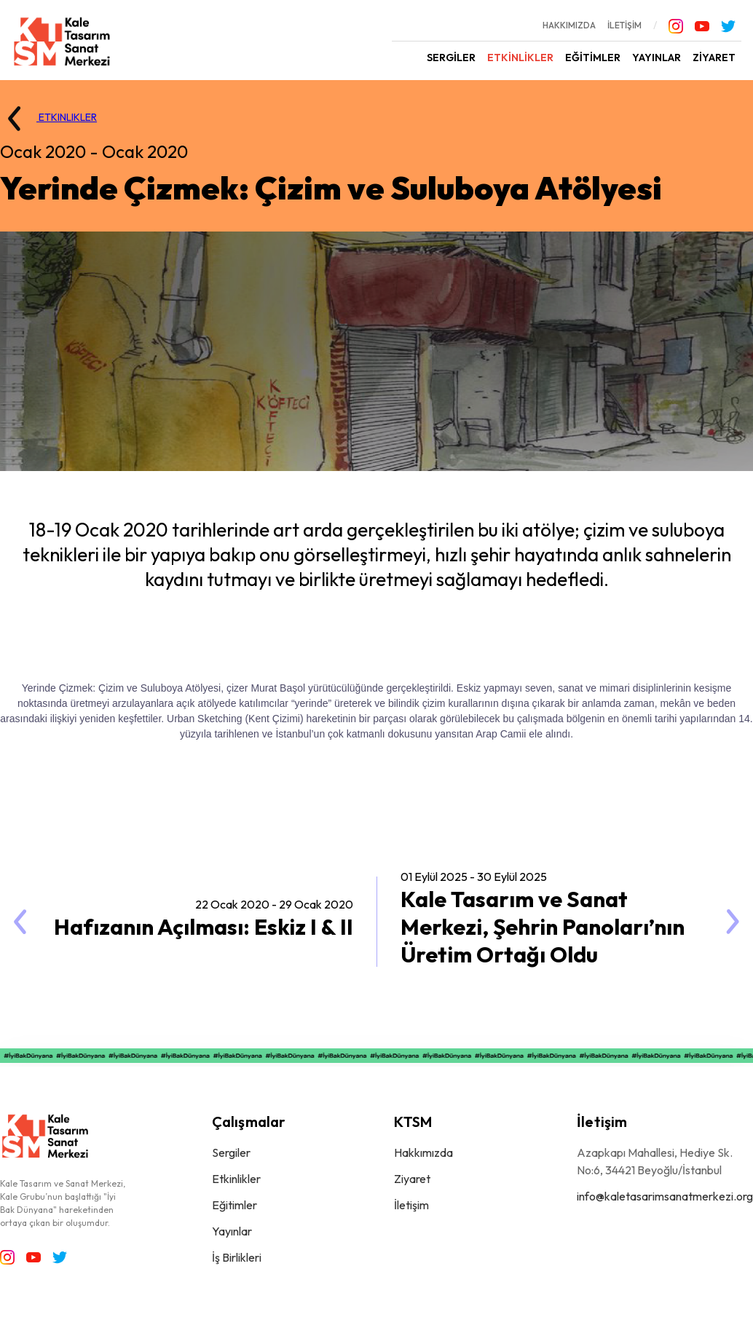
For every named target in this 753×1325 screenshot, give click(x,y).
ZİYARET (714, 57)
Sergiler (231, 1152)
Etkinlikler (236, 1178)
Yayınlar (232, 1231)
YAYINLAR (656, 57)
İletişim (411, 1205)
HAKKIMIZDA (569, 25)
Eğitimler (234, 1205)
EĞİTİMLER (592, 57)
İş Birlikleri (236, 1257)
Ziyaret (412, 1178)
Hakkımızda (423, 1152)
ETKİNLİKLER (520, 57)
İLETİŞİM (624, 25)
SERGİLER (451, 57)
